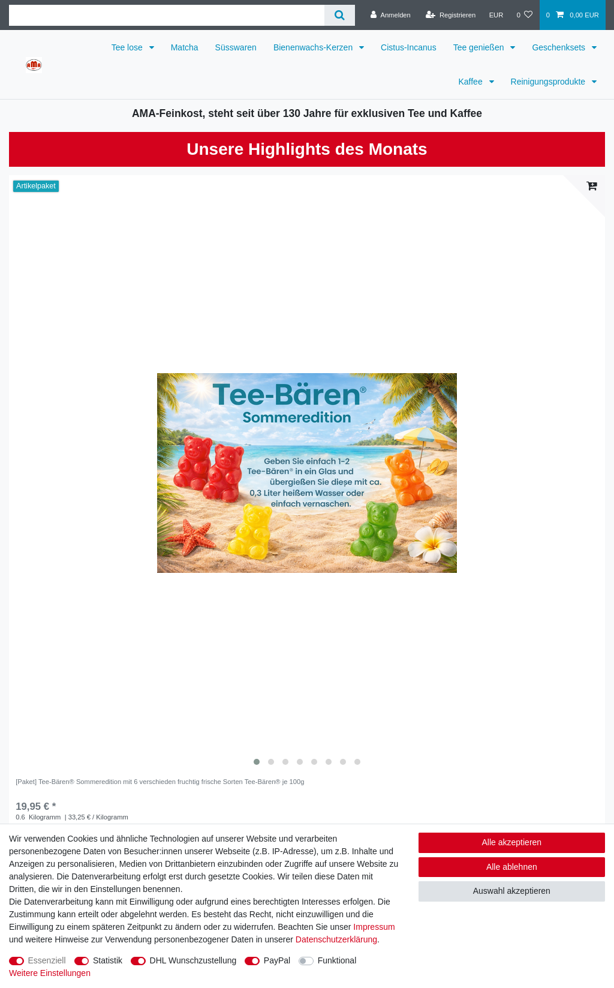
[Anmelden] (390, 15)
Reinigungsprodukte (549, 81)
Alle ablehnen (511, 867)
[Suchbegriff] (166, 15)
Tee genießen (480, 47)
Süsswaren (236, 47)
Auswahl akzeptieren (511, 891)
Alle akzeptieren (512, 842)
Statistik (107, 960)
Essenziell (47, 960)
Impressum (374, 927)
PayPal (277, 960)
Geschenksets (560, 47)
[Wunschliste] (524, 15)
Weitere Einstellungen (50, 973)
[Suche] (339, 15)
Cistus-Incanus (409, 47)
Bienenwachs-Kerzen (314, 47)
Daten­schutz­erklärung (336, 939)
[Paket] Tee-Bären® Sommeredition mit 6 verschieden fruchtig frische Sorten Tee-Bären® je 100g (160, 781)
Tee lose (128, 47)
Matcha (184, 47)
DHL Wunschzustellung (193, 960)
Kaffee (471, 81)
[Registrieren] (450, 15)
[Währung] (496, 15)
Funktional (337, 960)
